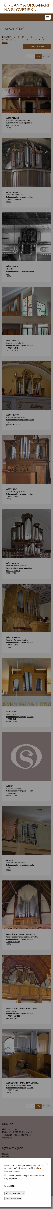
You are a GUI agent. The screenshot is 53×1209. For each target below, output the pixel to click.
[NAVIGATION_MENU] (48, 17)
